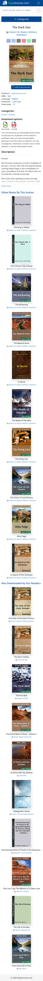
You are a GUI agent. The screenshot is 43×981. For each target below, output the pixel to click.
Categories (21, 19)
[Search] (19, 10)
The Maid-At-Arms (21, 343)
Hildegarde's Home (21, 811)
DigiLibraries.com (18, 93)
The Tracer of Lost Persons (21, 497)
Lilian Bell (22, 775)
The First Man (21, 695)
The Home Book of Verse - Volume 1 (21, 734)
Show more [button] (6, 186)
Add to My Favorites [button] (22, 87)
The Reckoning (21, 304)
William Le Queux (22, 891)
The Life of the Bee (22, 927)
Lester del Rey (23, 660)
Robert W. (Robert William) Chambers (23, 33)
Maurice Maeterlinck (22, 930)
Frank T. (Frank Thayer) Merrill (22, 814)
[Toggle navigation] (38, 3)
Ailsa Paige (21, 536)
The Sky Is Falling (21, 657)
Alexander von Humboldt (23, 853)
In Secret (21, 382)
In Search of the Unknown (21, 575)
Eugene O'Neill (22, 698)
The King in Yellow (21, 227)
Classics (12, 114)
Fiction (4, 114)
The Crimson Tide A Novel (21, 266)
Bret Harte (22, 969)
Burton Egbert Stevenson (23, 737)
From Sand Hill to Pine (21, 966)
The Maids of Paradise (21, 420)
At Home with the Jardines (21, 772)
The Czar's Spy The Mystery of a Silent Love (21, 888)
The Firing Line (21, 459)
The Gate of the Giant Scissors (21, 618)
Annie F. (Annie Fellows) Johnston (22, 621)
